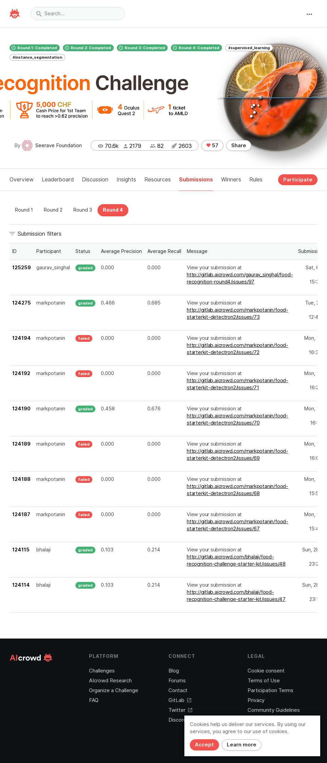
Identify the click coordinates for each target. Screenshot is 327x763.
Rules (255, 179)
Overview (22, 179)
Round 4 (113, 210)
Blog (173, 671)
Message (197, 251)
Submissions (196, 179)
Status (82, 251)
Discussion (95, 179)
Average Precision (121, 251)
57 (212, 145)
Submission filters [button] (39, 234)
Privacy (256, 700)
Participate (297, 180)
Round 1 (24, 210)
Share (238, 145)
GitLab (179, 700)
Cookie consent (266, 671)
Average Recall (164, 251)
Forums (177, 681)
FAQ (93, 700)
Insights (126, 179)
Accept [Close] (204, 745)
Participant (48, 251)
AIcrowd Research (110, 681)
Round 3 (82, 210)
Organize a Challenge (113, 690)
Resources (157, 179)
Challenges (102, 671)
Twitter (180, 710)
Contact (177, 690)
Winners (231, 179)
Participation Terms (270, 690)
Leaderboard (58, 179)
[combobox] (78, 13)
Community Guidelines (274, 710)
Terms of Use (264, 681)
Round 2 (53, 210)
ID (14, 251)
